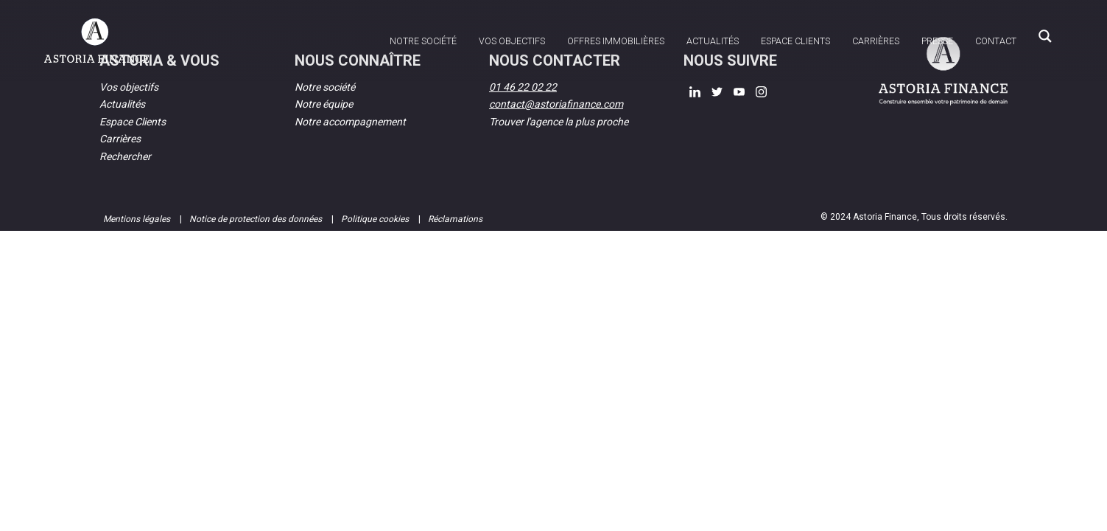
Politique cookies (376, 219)
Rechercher (125, 156)
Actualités (712, 40)
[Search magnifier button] (1045, 36)
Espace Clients (132, 122)
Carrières (875, 40)
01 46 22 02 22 (523, 87)
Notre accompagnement (350, 122)
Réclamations (455, 219)
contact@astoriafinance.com (556, 104)
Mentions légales (137, 219)
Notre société (423, 40)
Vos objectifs (512, 40)
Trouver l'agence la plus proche (558, 122)
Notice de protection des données (256, 219)
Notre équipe (324, 104)
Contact (995, 40)
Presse (937, 40)
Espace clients (795, 40)
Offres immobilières (615, 40)
